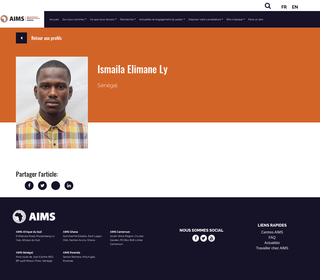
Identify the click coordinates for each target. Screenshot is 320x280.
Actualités (272, 243)
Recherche (127, 19)
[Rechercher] (268, 6)
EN (295, 7)
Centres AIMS (272, 232)
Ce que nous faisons (102, 19)
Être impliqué (235, 19)
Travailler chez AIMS (272, 248)
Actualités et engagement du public (161, 19)
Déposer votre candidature (204, 19)
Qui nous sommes (73, 19)
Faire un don (255, 19)
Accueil (54, 19)
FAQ (272, 237)
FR (284, 7)
